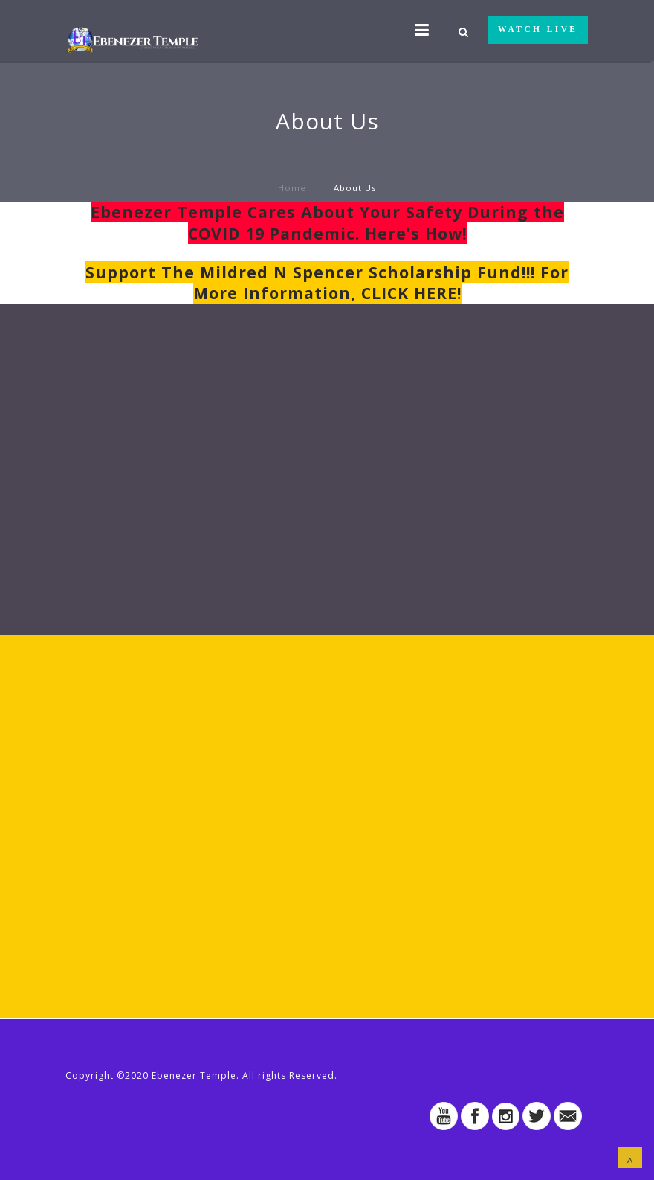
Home (292, 187)
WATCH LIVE (538, 29)
